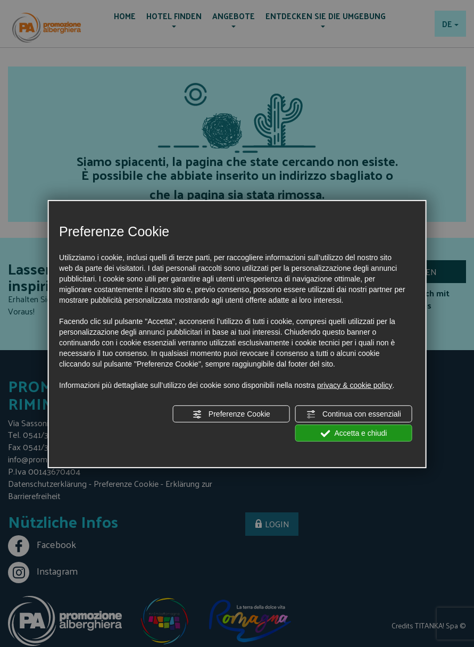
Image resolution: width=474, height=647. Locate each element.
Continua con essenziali (353, 414)
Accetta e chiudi (353, 433)
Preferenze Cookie (231, 414)
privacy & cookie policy (355, 385)
